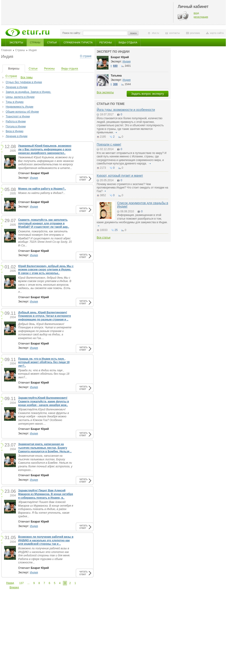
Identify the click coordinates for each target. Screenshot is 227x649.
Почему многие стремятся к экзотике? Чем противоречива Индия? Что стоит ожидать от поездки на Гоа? (132, 188)
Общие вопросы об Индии (22, 111)
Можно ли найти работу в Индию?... (41, 193)
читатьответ (83, 178)
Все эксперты (105, 92)
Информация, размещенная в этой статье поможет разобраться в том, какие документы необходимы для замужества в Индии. (132, 218)
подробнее (115, 132)
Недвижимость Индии (19, 106)
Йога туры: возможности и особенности (126, 109)
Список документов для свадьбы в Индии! (142, 204)
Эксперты (16, 42)
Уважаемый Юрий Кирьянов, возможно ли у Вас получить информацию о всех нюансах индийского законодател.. (44, 149)
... (28, 583)
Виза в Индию (14, 131)
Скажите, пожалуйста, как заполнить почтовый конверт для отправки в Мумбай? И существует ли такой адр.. (43, 223)
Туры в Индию (15, 102)
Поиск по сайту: (71, 33)
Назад (10, 583)
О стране (85, 56)
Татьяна (116, 75)
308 (115, 84)
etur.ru (155, 33)
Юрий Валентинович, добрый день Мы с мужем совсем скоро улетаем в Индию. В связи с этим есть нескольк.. (46, 270)
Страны (35, 42)
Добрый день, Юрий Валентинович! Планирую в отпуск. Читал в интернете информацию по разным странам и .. (44, 316)
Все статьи (103, 237)
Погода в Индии (16, 126)
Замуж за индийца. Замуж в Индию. (28, 92)
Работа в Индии (16, 121)
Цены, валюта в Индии (20, 97)
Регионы (105, 42)
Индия (34, 177)
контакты (174, 33)
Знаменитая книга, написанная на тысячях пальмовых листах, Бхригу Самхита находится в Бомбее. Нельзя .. (45, 448)
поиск (133, 33)
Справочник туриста (78, 42)
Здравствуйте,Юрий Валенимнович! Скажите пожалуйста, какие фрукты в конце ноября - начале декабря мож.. (43, 401)
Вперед (14, 587)
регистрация (201, 16)
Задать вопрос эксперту (147, 93)
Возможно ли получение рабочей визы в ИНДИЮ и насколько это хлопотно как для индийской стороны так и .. (45, 540)
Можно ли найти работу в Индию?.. (42, 188)
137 (21, 583)
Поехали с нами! (109, 144)
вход (196, 13)
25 (116, 230)
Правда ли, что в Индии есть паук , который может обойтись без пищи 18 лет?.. (43, 362)
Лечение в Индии (16, 87)
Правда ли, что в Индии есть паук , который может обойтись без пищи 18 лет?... (43, 374)
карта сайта (217, 33)
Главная (6, 50)
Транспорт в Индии (18, 116)
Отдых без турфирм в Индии (24, 82)
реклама (195, 33)
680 (115, 65)
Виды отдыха (128, 42)
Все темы (27, 77)
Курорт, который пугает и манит (120, 175)
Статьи (52, 42)
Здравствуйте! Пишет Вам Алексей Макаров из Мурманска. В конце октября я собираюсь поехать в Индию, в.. (45, 494)
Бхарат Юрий (120, 57)
